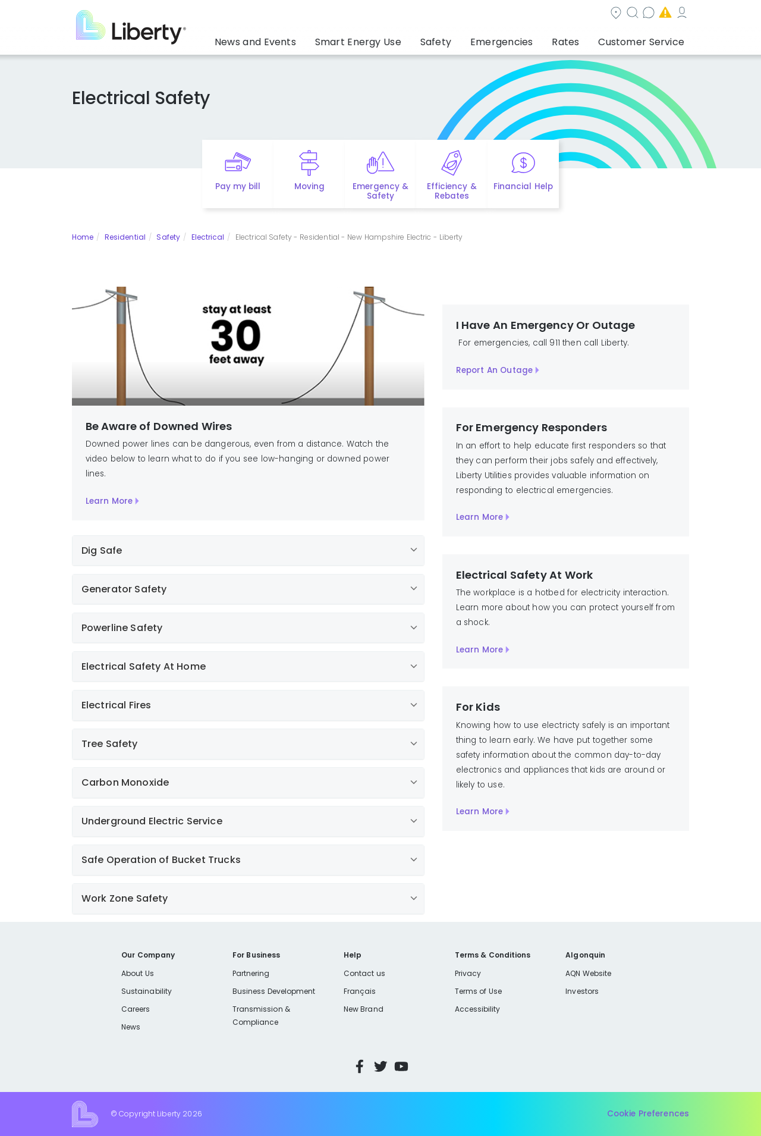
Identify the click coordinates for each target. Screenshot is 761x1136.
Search (452, 14)
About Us (137, 973)
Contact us (514, 14)
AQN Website (588, 973)
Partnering (251, 973)
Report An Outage (494, 370)
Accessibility (478, 1009)
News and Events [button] (304, 39)
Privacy (468, 973)
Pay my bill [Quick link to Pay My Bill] (238, 186)
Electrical (208, 237)
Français (360, 991)
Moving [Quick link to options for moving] (309, 186)
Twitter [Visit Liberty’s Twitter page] (380, 1066)
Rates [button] (577, 39)
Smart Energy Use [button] (395, 39)
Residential (125, 237)
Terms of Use (478, 991)
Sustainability (146, 991)
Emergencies (588, 14)
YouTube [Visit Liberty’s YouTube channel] (401, 1066)
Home (82, 237)
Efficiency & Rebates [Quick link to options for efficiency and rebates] (451, 191)
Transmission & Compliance (261, 1015)
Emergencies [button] (521, 39)
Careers (135, 1009)
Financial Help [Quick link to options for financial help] (522, 186)
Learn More (109, 501)
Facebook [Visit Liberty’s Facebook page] (359, 1066)
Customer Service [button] (645, 39)
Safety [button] (464, 39)
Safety (168, 237)
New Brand (363, 1009)
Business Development (274, 991)
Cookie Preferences (648, 1113)
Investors (582, 991)
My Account (663, 14)
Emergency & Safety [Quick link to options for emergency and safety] (380, 191)
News (130, 1027)
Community (387, 14)
